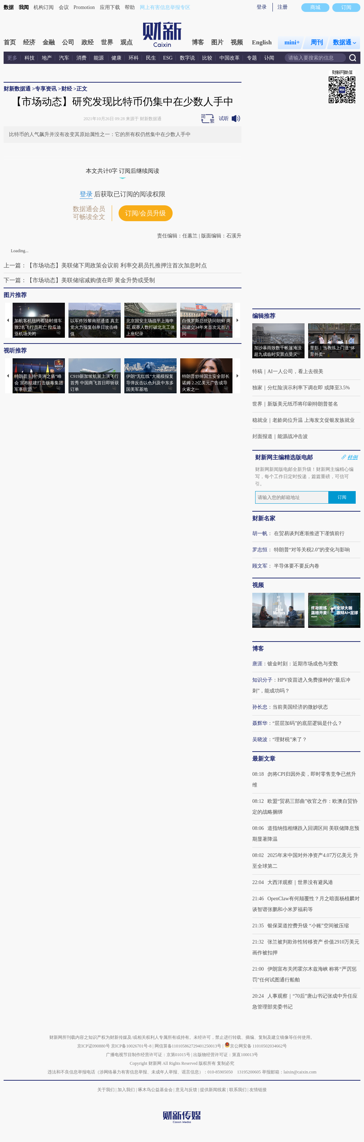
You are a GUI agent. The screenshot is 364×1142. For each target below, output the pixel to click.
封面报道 (262, 436)
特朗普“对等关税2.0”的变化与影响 (312, 549)
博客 (198, 42)
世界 (107, 42)
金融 (49, 42)
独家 (257, 387)
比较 (207, 58)
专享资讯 (46, 89)
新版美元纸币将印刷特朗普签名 (302, 404)
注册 (283, 7)
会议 (64, 7)
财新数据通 (17, 89)
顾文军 (259, 566)
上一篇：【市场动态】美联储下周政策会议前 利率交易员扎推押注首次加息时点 (105, 265)
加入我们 (126, 1089)
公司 (68, 42)
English (262, 42)
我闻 (24, 7)
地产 (47, 58)
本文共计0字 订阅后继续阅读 (122, 171)
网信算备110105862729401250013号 (189, 1046)
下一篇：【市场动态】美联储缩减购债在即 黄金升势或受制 (79, 280)
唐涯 (257, 663)
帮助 (130, 7)
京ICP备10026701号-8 (132, 1046)
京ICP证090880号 (93, 1046)
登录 (262, 7)
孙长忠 (259, 707)
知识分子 (262, 680)
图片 (217, 42)
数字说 (187, 58)
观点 (126, 42)
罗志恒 (259, 549)
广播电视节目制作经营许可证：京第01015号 (148, 1054)
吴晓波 (259, 739)
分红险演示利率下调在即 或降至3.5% (308, 387)
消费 (81, 58)
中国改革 (229, 58)
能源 (99, 58)
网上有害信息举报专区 (165, 7)
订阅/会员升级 (145, 213)
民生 (151, 58)
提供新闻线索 (213, 1089)
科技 (30, 58)
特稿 (257, 371)
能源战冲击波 (293, 436)
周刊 (317, 42)
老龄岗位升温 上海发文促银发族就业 (313, 420)
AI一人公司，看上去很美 (295, 371)
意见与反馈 (186, 1089)
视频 (237, 42)
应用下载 (110, 7)
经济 (29, 42)
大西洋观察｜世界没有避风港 (300, 882)
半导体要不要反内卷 (296, 566)
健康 (116, 58)
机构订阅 (44, 7)
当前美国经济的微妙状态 (300, 707)
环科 (134, 58)
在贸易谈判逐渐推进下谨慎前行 (309, 533)
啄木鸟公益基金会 (156, 1089)
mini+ (292, 42)
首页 (10, 42)
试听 (224, 118)
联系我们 (238, 1089)
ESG (168, 58)
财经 (66, 89)
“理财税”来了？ (289, 739)
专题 (252, 58)
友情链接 (258, 1089)
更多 (12, 58)
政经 (87, 42)
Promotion (84, 7)
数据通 (344, 42)
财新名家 (263, 518)
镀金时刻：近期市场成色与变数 (302, 663)
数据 (9, 7)
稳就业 (259, 420)
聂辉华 (259, 723)
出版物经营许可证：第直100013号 (225, 1054)
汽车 (64, 58)
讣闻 (269, 58)
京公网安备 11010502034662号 (256, 1046)
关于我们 (106, 1089)
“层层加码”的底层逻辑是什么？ (307, 723)
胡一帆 (259, 533)
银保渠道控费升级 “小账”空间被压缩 (308, 925)
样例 (352, 457)
